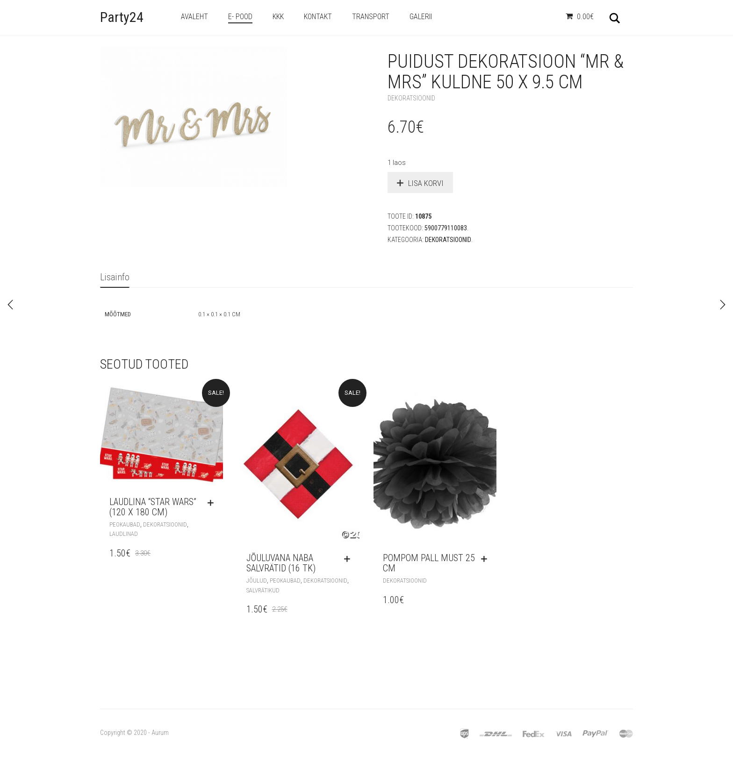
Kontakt (318, 16)
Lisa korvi (426, 183)
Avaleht (194, 16)
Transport (370, 16)
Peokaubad (124, 524)
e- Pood (240, 16)
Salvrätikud (263, 590)
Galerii (421, 16)
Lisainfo (114, 277)
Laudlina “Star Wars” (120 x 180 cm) (152, 507)
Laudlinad (123, 533)
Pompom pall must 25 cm (429, 563)
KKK (278, 16)
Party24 (122, 17)
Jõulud (256, 580)
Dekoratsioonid (411, 98)
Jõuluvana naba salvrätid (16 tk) (281, 563)
